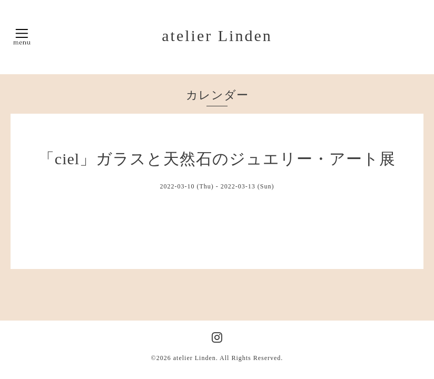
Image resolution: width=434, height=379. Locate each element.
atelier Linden (217, 35)
